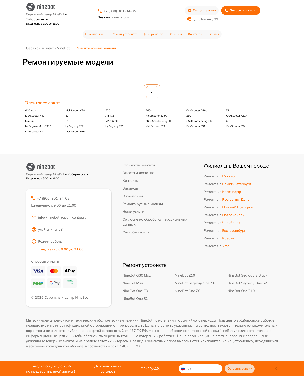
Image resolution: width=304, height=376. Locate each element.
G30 (188, 115)
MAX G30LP (112, 121)
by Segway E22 (114, 126)
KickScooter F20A (236, 115)
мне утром (113, 17)
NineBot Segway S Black (247, 275)
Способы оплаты (136, 232)
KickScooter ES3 (155, 126)
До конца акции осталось (108, 368)
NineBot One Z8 (135, 291)
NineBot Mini (133, 283)
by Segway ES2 (74, 126)
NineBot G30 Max (137, 275)
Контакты (195, 34)
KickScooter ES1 (195, 126)
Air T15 (109, 115)
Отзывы (213, 34)
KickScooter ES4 (235, 126)
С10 (67, 121)
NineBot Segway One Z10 (196, 283)
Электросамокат (42, 102)
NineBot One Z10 (241, 291)
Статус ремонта (201, 10)
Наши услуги (133, 211)
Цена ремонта (153, 34)
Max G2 (29, 121)
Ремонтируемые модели (143, 204)
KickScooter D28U (197, 110)
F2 (227, 110)
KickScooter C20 (75, 110)
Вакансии (176, 34)
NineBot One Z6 (187, 291)
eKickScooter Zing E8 (158, 121)
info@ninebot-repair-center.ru (58, 217)
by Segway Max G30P (38, 126)
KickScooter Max (75, 131)
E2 (66, 115)
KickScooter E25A (156, 115)
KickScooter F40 (34, 115)
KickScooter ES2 (34, 131)
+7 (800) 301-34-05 (119, 11)
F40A (149, 110)
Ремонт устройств (124, 34)
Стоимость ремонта (139, 165)
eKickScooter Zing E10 (199, 121)
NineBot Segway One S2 (247, 283)
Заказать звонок (240, 10)
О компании (94, 34)
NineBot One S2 (135, 298)
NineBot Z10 (185, 275)
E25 (107, 110)
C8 (227, 121)
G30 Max (30, 110)
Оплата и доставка (138, 173)
